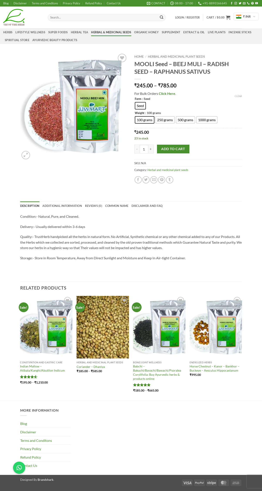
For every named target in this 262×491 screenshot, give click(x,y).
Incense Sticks (240, 32)
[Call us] (248, 3)
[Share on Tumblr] (169, 179)
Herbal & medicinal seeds (111, 32)
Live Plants (217, 32)
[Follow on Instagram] (235, 3)
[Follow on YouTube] (256, 3)
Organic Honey (146, 32)
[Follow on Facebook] (231, 3)
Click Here (166, 93)
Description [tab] (30, 206)
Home (139, 56)
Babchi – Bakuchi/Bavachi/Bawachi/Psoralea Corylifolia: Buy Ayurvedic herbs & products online (157, 372)
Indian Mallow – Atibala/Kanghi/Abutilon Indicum (42, 368)
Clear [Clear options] (238, 96)
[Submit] (161, 17)
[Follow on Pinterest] (252, 3)
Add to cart (173, 149)
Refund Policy (93, 3)
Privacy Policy (71, 3)
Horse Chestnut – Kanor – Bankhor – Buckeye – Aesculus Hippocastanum (214, 368)
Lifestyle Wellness (30, 32)
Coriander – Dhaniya (91, 367)
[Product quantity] (144, 149)
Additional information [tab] (62, 206)
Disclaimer (20, 3)
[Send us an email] (244, 3)
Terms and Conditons (45, 3)
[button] (218, 17)
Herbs (7, 32)
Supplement (171, 32)
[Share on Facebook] (138, 179)
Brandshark (45, 479)
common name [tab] (116, 206)
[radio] (140, 105)
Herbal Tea (79, 32)
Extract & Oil (194, 32)
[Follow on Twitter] (240, 3)
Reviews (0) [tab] (93, 206)
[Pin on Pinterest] (161, 179)
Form (138, 99)
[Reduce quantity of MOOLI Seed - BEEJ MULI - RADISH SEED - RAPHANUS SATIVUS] (137, 149)
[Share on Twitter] (146, 179)
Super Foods (58, 32)
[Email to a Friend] (153, 179)
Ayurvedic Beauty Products (54, 40)
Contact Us (114, 3)
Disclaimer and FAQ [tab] (147, 206)
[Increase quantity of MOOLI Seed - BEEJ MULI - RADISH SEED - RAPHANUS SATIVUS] (151, 149)
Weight (139, 113)
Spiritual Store (17, 40)
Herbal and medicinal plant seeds (176, 56)
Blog (6, 3)
